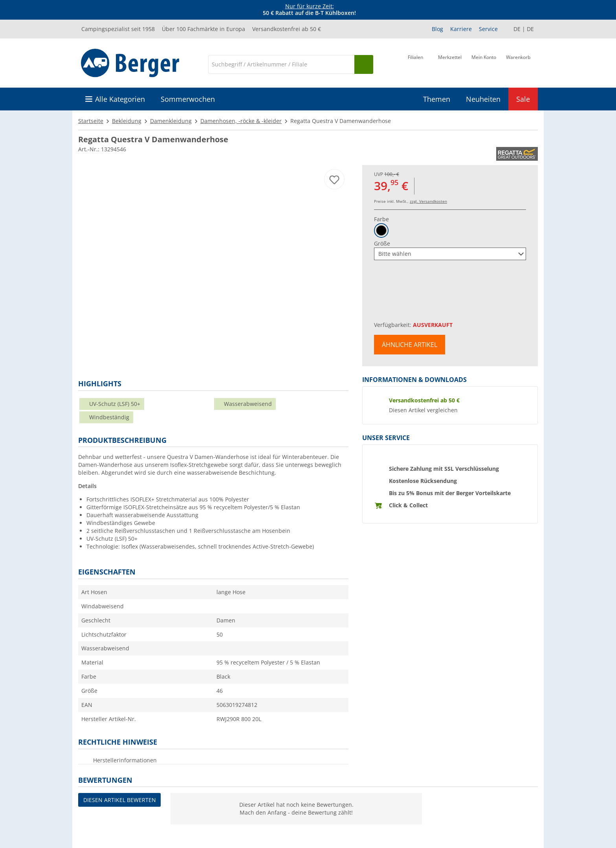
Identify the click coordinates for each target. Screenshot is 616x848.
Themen (436, 99)
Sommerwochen (188, 99)
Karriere (461, 29)
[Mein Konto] (483, 63)
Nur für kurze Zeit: (309, 6)
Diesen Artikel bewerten (119, 800)
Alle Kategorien (120, 99)
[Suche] (281, 64)
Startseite (90, 121)
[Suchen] (363, 64)
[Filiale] (415, 63)
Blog (437, 29)
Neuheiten (483, 99)
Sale (523, 99)
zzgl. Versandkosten (428, 201)
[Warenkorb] (518, 63)
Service (488, 29)
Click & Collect (408, 505)
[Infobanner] (309, 10)
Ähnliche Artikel (409, 344)
